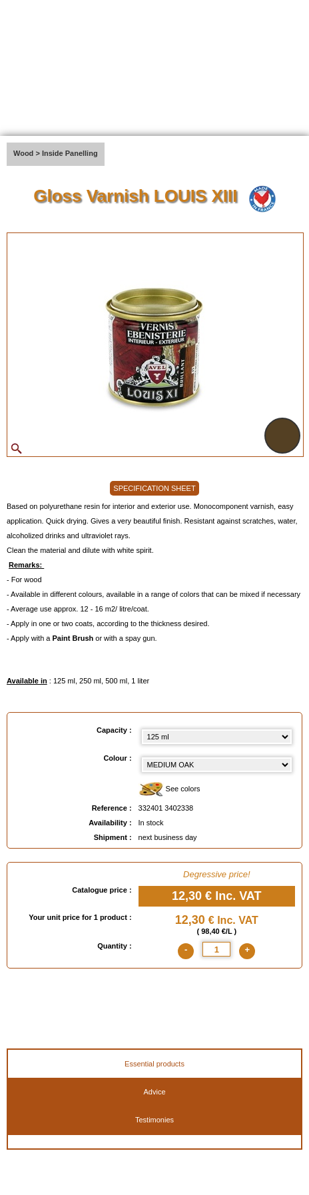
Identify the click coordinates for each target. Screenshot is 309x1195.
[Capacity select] (217, 736)
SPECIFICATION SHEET (154, 488)
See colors (169, 789)
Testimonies (154, 1120)
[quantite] (216, 949)
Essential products (154, 1064)
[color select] (217, 764)
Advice (154, 1092)
